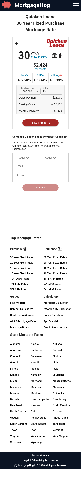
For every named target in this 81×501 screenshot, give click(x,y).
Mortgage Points (20, 327)
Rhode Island (60, 417)
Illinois (14, 368)
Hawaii (35, 362)
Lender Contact (40, 455)
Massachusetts (62, 380)
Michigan (15, 387)
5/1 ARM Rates (19, 289)
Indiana (35, 368)
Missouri (15, 393)
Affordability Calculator (57, 309)
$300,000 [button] (26, 91)
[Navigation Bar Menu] (76, 5)
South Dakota (38, 423)
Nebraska (58, 393)
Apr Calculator (52, 321)
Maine (13, 380)
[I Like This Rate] (40, 122)
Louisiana (58, 374)
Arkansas (15, 350)
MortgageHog (32, 5)
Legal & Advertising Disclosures (40, 460)
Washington (38, 436)
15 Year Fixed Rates (21, 268)
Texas (13, 430)
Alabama (15, 344)
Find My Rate (17, 302)
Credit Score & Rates (22, 315)
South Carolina (18, 423)
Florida (57, 356)
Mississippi (59, 387)
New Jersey (59, 399)
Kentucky (36, 374)
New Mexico (17, 405)
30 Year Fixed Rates (21, 257)
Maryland (36, 380)
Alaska (35, 344)
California (36, 350)
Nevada (14, 399)
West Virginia (60, 436)
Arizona (57, 344)
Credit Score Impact (55, 327)
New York (36, 405)
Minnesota (37, 387)
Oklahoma (59, 411)
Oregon (14, 417)
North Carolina (61, 405)
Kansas (14, 374)
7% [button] (44, 91)
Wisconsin (16, 442)
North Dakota (18, 411)
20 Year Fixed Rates (21, 262)
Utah (33, 430)
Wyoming (36, 442)
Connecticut (17, 356)
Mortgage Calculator (56, 302)
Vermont (58, 430)
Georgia (14, 362)
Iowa (55, 368)
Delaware (36, 356)
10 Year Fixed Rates (21, 273)
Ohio (33, 411)
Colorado (58, 350)
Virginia (14, 436)
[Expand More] (52, 104)
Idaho (56, 362)
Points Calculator (54, 315)
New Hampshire (40, 399)
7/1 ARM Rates (19, 284)
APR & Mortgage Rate (23, 321)
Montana (36, 393)
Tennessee (59, 423)
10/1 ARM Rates (19, 278)
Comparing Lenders (21, 309)
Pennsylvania (38, 417)
